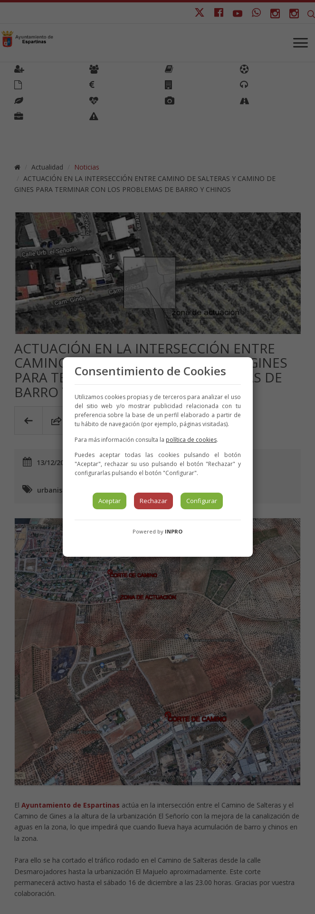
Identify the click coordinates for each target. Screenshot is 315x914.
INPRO (173, 531)
